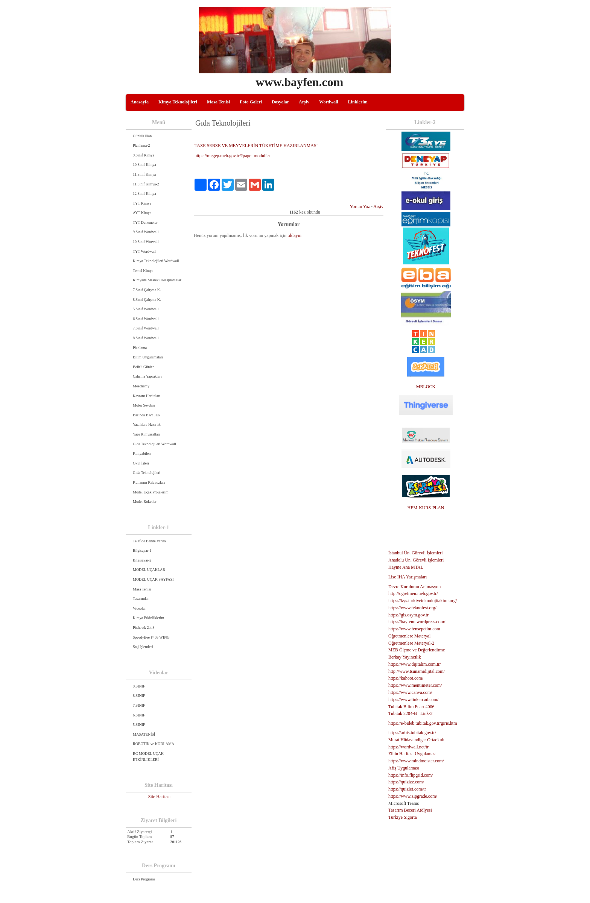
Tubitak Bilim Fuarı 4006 (411, 706)
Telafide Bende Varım (149, 541)
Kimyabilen (142, 453)
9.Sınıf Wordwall (145, 232)
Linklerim (358, 102)
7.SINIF (139, 705)
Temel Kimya (143, 271)
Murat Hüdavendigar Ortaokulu (417, 739)
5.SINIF (139, 724)
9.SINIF (139, 686)
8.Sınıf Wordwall (145, 338)
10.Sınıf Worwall (145, 242)
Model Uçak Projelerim (150, 492)
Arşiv (304, 102)
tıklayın (294, 235)
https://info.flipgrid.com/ (410, 775)
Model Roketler (145, 501)
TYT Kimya (142, 203)
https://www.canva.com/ (410, 692)
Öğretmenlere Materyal (409, 636)
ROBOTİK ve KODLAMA (153, 744)
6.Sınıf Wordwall (145, 319)
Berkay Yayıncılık (404, 657)
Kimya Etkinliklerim (148, 618)
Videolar (139, 608)
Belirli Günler (143, 367)
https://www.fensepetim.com (414, 628)
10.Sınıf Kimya (144, 164)
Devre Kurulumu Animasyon (414, 586)
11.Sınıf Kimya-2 (146, 184)
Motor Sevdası (144, 405)
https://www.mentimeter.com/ (415, 685)
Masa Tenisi (218, 102)
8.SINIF (139, 696)
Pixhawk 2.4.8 (144, 627)
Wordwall (328, 102)
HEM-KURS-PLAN (425, 507)
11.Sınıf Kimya (144, 174)
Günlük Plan (142, 136)
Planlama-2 (141, 145)
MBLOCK (425, 386)
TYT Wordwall (144, 251)
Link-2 (426, 713)
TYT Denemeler (145, 222)
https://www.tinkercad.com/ (413, 699)
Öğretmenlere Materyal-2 (411, 643)
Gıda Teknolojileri (146, 472)
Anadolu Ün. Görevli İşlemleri (416, 560)
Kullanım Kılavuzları (149, 482)
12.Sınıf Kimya (144, 193)
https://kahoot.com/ (405, 678)
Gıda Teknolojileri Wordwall (154, 444)
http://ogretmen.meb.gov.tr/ (413, 593)
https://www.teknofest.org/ (412, 607)
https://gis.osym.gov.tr (408, 615)
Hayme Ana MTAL (405, 567)
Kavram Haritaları (146, 396)
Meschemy (141, 386)
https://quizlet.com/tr (407, 789)
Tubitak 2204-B (402, 713)
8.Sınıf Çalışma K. (147, 299)
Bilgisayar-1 (142, 550)
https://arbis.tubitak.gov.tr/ (412, 732)
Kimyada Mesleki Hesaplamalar (157, 280)
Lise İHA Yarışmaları (407, 577)
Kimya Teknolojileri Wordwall (156, 261)
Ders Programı (144, 879)
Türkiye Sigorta (402, 817)
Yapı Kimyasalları (146, 434)
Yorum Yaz (360, 206)
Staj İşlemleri (143, 647)
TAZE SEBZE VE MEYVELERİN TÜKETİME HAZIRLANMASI (256, 145)
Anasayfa (140, 102)
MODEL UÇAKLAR (149, 570)
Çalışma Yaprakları (147, 376)
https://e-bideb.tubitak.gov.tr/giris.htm (422, 723)
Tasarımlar (141, 598)
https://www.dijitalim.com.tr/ (414, 664)
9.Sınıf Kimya (143, 155)
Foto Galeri (251, 102)
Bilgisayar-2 (142, 560)
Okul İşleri (141, 463)
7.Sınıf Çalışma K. (147, 290)
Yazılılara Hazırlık (147, 424)
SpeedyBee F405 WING (151, 637)
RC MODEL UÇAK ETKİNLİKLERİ (148, 756)
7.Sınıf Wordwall (145, 328)
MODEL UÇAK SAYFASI (153, 579)
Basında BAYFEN (147, 415)
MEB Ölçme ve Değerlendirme (416, 650)
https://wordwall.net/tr (408, 747)
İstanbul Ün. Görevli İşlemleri (415, 552)
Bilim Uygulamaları (148, 357)
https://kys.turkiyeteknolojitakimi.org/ (422, 600)
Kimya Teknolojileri (177, 102)
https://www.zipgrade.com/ (412, 796)
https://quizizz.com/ (406, 782)
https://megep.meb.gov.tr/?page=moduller (232, 155)
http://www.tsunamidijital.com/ (416, 671)
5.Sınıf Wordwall (145, 309)
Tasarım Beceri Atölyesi (410, 810)
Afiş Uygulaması (403, 768)
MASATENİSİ (144, 734)
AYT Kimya (142, 213)
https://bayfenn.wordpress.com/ (416, 621)
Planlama (140, 348)
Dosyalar (280, 102)
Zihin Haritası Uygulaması (412, 753)
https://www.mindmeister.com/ (416, 760)
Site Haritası (159, 796)
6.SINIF (139, 715)
